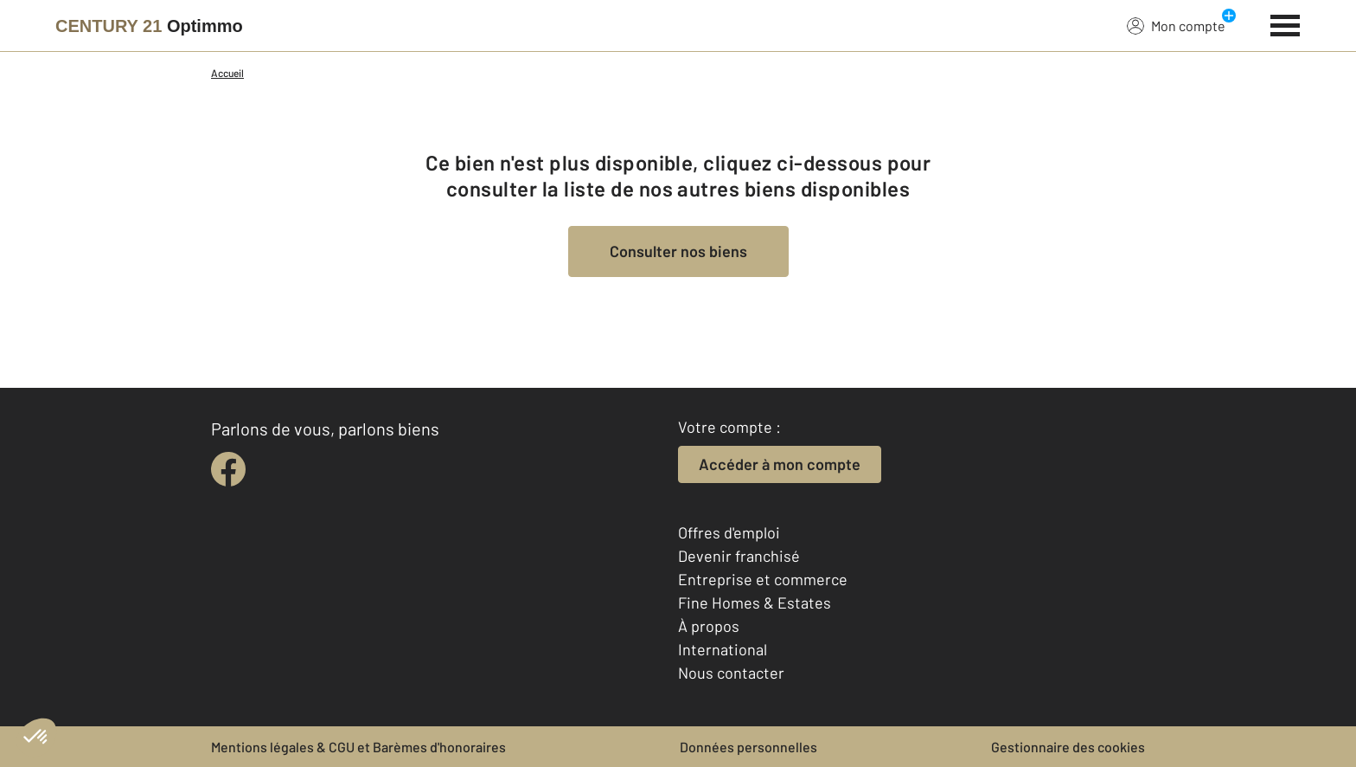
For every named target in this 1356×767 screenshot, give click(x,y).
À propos (708, 625)
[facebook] (228, 469)
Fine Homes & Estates (754, 602)
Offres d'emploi (729, 532)
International (722, 649)
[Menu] (1285, 23)
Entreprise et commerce (763, 579)
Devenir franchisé (739, 555)
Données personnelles (748, 746)
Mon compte (1176, 25)
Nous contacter (731, 672)
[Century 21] (149, 26)
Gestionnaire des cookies (1068, 746)
